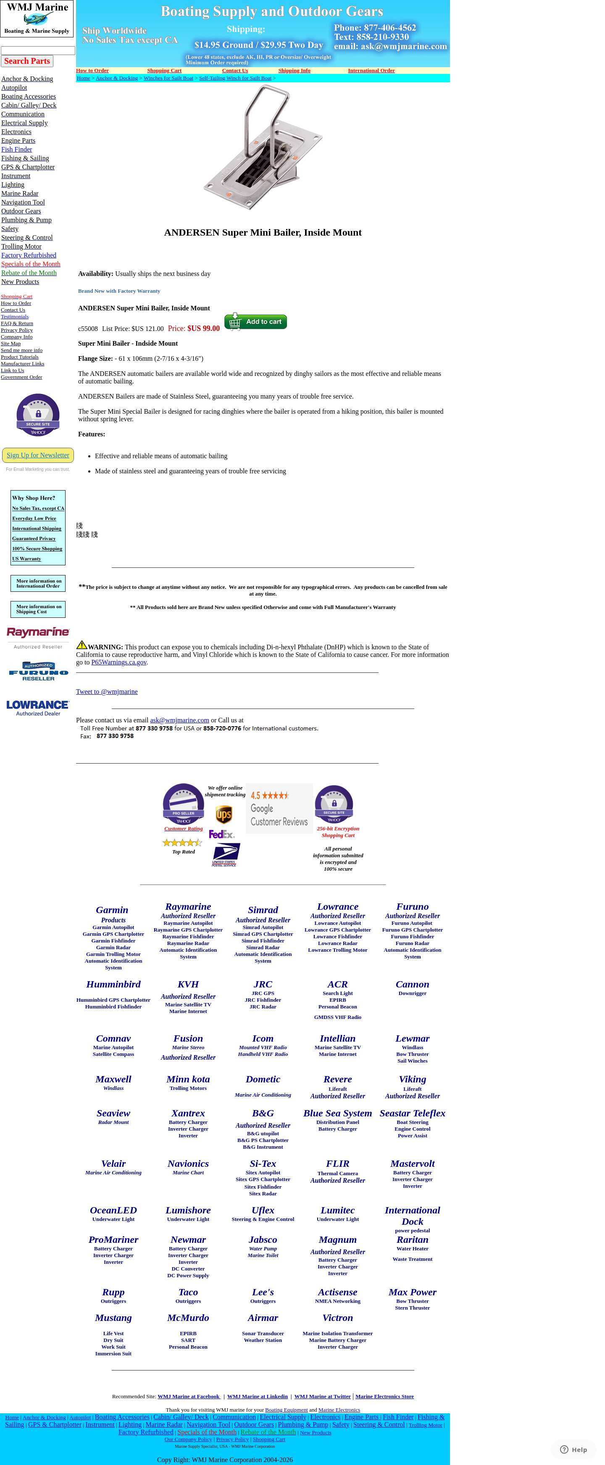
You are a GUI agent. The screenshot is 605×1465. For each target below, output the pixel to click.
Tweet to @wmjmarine (107, 691)
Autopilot (80, 1417)
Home (83, 78)
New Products (315, 1432)
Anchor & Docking (117, 78)
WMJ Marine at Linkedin (257, 1396)
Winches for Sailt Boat (168, 78)
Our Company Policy (188, 1439)
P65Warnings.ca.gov (118, 662)
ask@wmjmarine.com (179, 720)
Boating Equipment (286, 1410)
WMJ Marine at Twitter (323, 1396)
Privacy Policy (232, 1439)
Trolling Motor (425, 1425)
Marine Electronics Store (384, 1396)
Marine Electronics (339, 1410)
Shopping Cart (269, 1439)
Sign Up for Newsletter (38, 455)
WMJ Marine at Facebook (189, 1396)
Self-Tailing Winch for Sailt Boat (235, 78)
